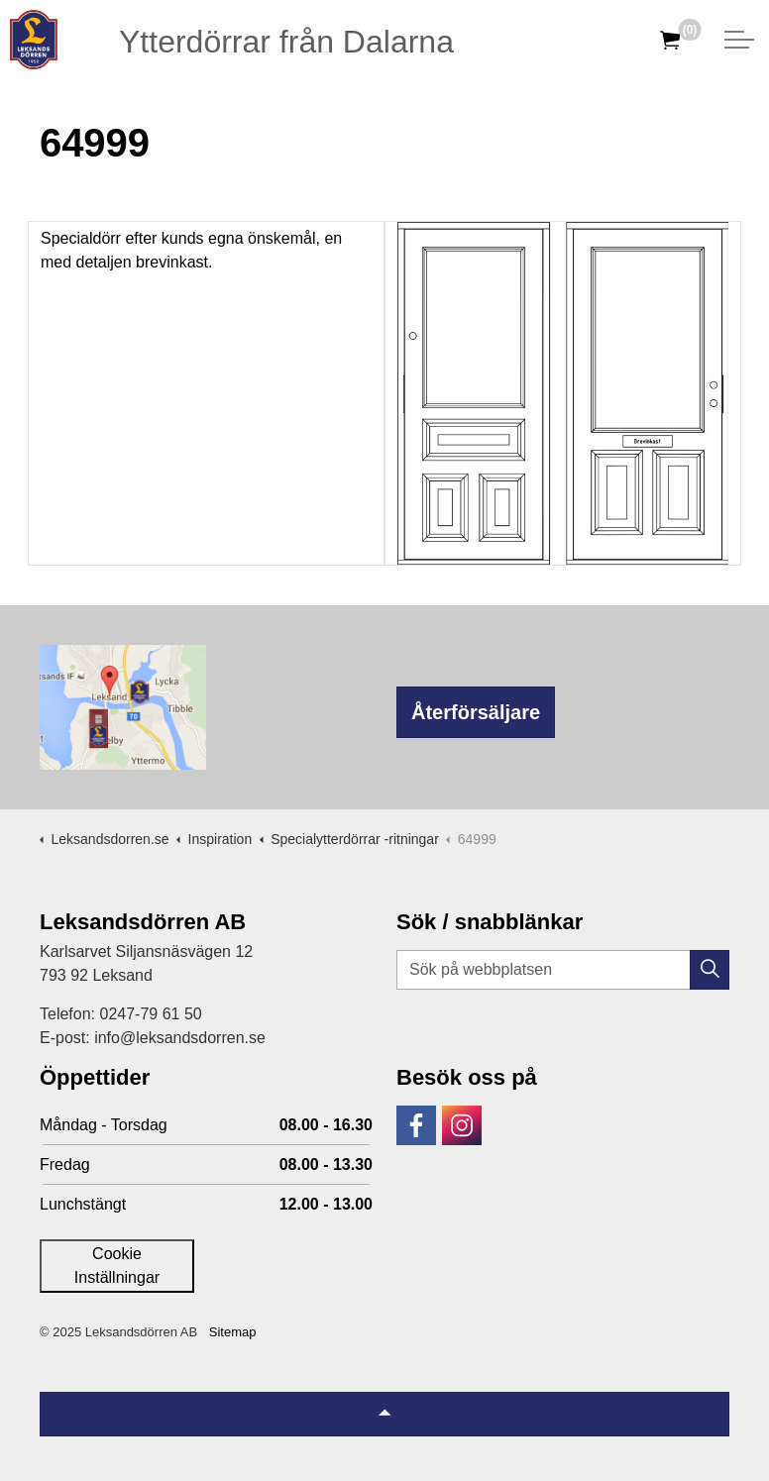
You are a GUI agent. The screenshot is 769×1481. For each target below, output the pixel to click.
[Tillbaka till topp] (384, 1414)
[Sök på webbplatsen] (562, 970)
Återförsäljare (475, 712)
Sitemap (233, 1331)
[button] (709, 970)
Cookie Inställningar (117, 1265)
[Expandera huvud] (739, 39)
